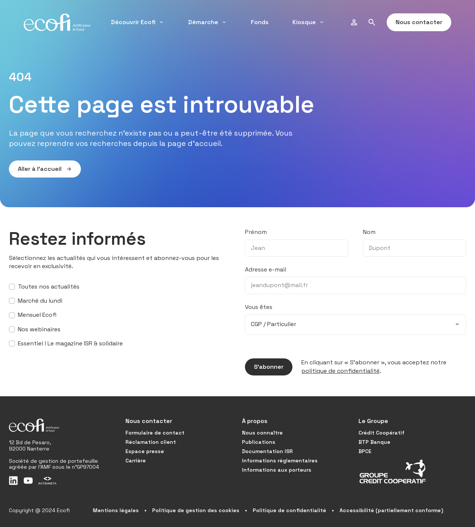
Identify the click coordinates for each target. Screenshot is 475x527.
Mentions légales (116, 510)
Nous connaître (262, 432)
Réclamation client (150, 442)
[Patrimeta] (47, 480)
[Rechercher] (372, 22)
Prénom (256, 232)
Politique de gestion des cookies (195, 510)
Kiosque (308, 22)
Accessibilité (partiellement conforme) (391, 510)
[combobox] (355, 324)
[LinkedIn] (13, 480)
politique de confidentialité (340, 371)
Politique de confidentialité (289, 510)
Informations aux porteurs (276, 469)
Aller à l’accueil (40, 169)
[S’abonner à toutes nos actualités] (12, 287)
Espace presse (144, 451)
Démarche (207, 22)
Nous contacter (414, 22)
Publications (258, 442)
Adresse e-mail (265, 269)
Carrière (135, 460)
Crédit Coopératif (381, 432)
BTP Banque (374, 442)
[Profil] (354, 22)
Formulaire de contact (154, 432)
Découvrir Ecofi (137, 22)
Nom (369, 232)
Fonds (260, 22)
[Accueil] (57, 22)
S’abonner (264, 366)
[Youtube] (28, 480)
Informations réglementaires (280, 460)
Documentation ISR (267, 451)
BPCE (364, 451)
